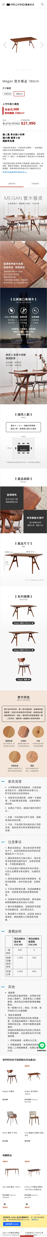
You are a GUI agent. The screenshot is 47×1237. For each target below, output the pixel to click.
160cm (7, 93)
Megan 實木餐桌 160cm (31, 1092)
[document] (23, 1221)
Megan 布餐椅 (8, 1091)
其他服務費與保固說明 (15, 172)
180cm (19, 93)
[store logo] (17, 4)
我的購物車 (15, 1233)
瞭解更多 (35, 1219)
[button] (5, 44)
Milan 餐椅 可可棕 (10, 1133)
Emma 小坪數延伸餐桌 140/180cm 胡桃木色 (34, 1188)
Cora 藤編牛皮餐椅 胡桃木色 (34, 1134)
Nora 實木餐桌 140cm (11, 1187)
